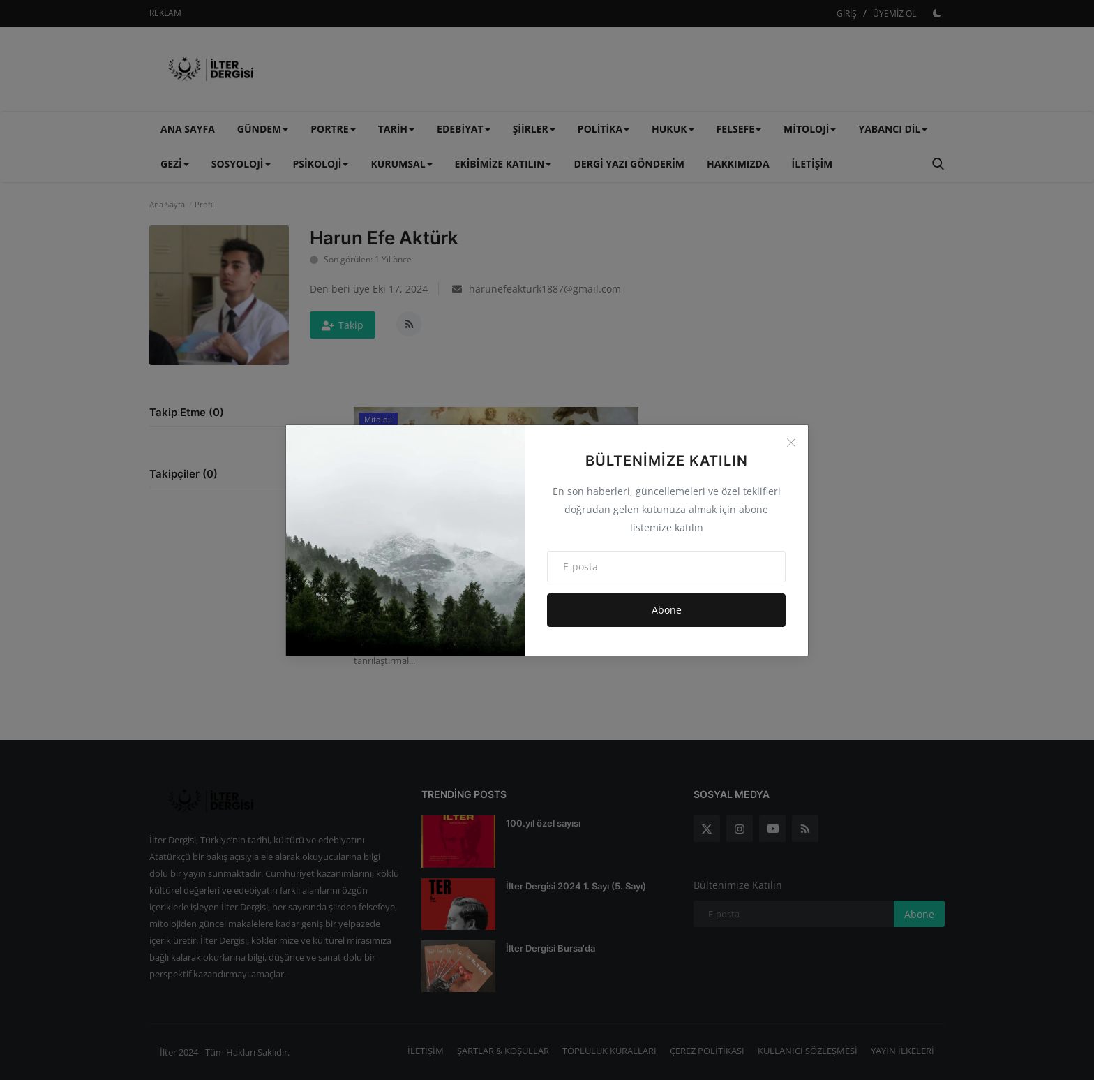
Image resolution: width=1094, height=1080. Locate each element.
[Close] (791, 443)
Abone (667, 609)
